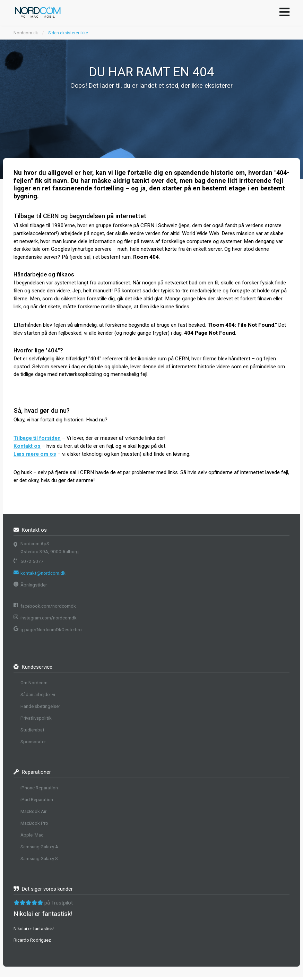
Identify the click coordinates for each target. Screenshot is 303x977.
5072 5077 (32, 561)
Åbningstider (33, 585)
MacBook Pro (34, 823)
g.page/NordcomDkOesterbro (51, 629)
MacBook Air (33, 811)
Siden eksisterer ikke (68, 33)
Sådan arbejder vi (37, 694)
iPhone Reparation (39, 787)
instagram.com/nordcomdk (48, 617)
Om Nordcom (33, 682)
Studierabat (32, 729)
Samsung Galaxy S (39, 858)
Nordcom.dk (26, 33)
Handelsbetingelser (40, 706)
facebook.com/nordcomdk (48, 606)
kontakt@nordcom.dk (43, 573)
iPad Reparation (36, 799)
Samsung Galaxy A (39, 846)
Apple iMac (31, 835)
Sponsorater (33, 741)
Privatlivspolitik (36, 718)
